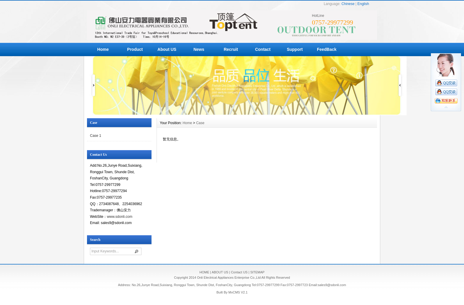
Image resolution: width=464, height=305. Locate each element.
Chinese (348, 4)
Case (200, 123)
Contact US (239, 272)
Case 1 (95, 136)
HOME (204, 272)
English (363, 4)
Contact (262, 49)
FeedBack (326, 49)
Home (103, 49)
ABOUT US (220, 272)
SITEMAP (257, 272)
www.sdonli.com (119, 217)
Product (135, 49)
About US (166, 49)
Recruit (231, 49)
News (199, 49)
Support (295, 49)
